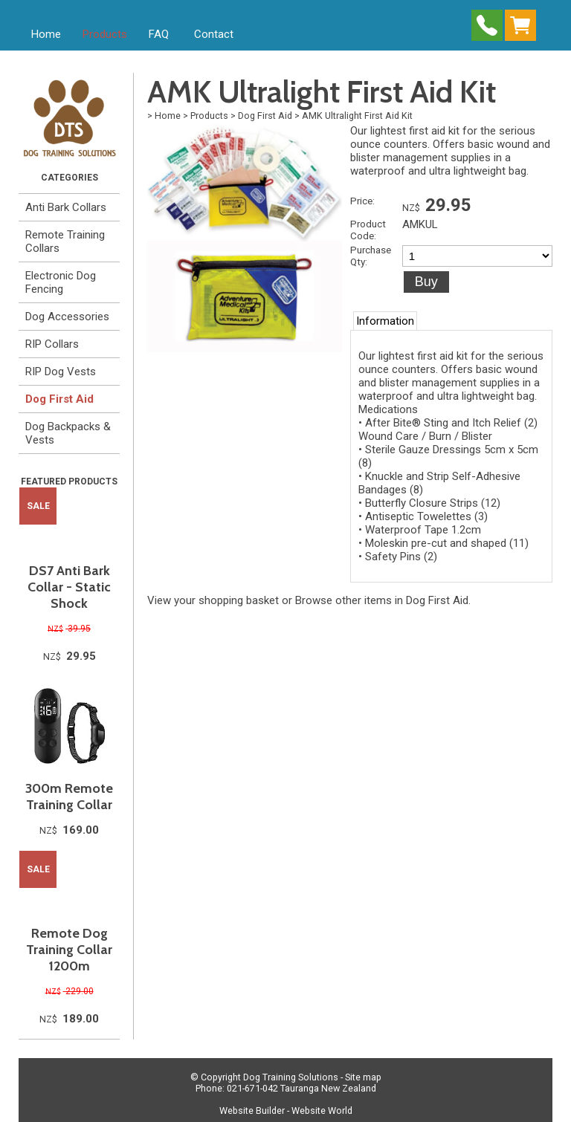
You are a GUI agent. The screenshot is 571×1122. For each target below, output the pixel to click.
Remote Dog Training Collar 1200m (69, 949)
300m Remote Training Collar (69, 796)
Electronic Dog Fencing (60, 282)
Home (46, 34)
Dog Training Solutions (290, 1077)
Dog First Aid (59, 399)
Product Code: (368, 229)
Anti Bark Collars (65, 207)
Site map (363, 1077)
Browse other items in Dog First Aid (381, 600)
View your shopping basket (213, 600)
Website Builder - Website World (285, 1110)
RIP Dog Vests (60, 371)
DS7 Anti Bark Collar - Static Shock (69, 587)
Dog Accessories (67, 316)
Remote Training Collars (65, 241)
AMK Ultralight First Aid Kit (357, 115)
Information (385, 321)
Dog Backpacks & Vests (68, 433)
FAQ (159, 34)
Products (105, 34)
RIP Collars (52, 344)
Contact (213, 34)
